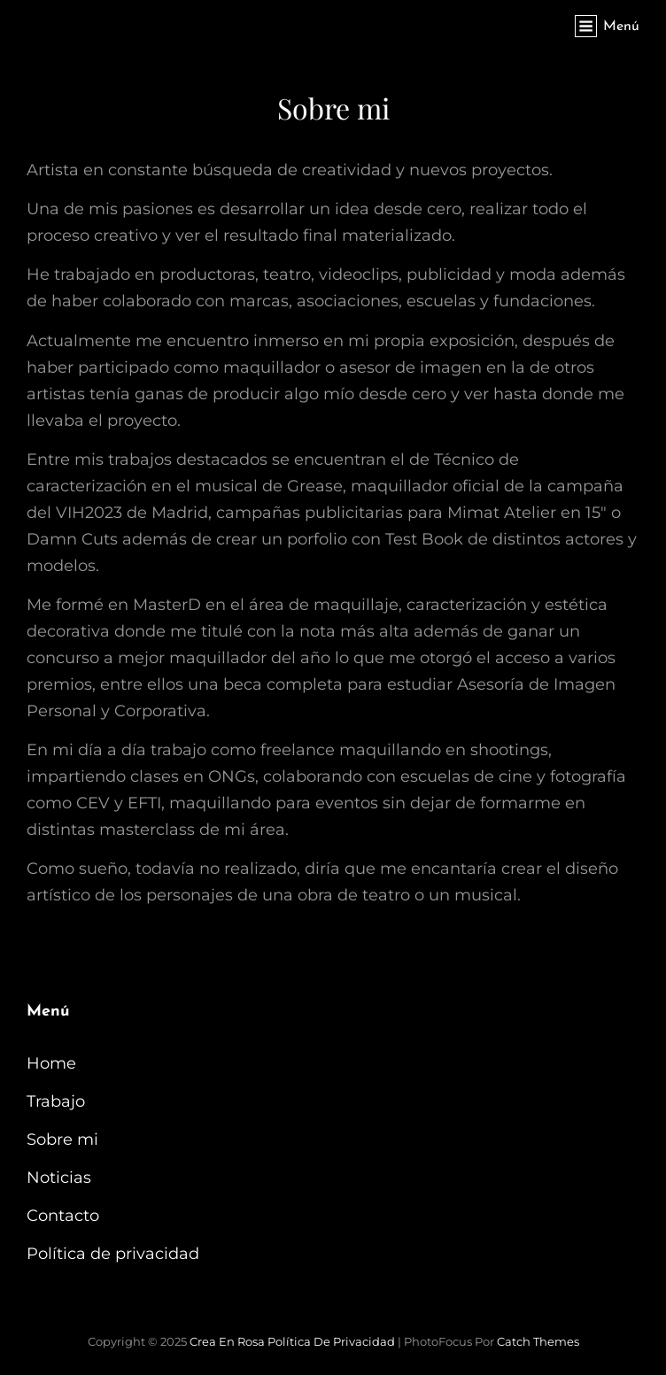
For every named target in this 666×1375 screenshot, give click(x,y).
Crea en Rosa (227, 1341)
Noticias (59, 1177)
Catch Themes (538, 1341)
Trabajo (56, 1101)
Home (51, 1063)
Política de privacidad (113, 1253)
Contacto (63, 1215)
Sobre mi (62, 1139)
